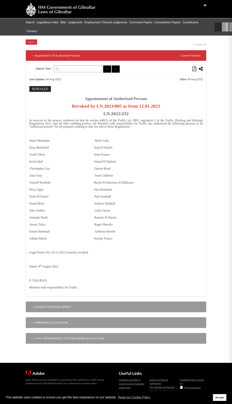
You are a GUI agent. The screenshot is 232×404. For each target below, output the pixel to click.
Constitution (190, 22)
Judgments (75, 22)
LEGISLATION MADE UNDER (51, 306)
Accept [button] (219, 397)
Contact (32, 31)
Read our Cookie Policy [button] (134, 397)
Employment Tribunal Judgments (106, 22)
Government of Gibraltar (132, 383)
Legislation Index (47, 22)
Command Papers (141, 22)
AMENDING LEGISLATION (49, 322)
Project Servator (192, 387)
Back (31, 42)
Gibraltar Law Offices (130, 379)
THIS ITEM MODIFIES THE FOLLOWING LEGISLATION (67, 338)
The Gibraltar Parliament (162, 387)
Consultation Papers (167, 22)
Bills (63, 22)
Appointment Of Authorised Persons (116, 55)
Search (30, 22)
